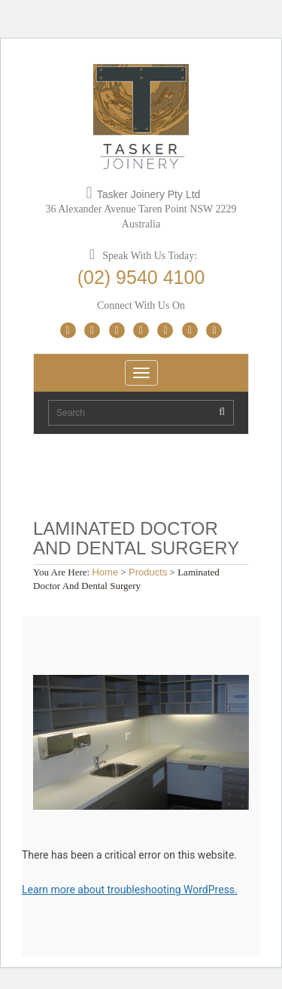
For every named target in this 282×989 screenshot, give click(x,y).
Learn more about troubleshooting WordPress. (130, 890)
